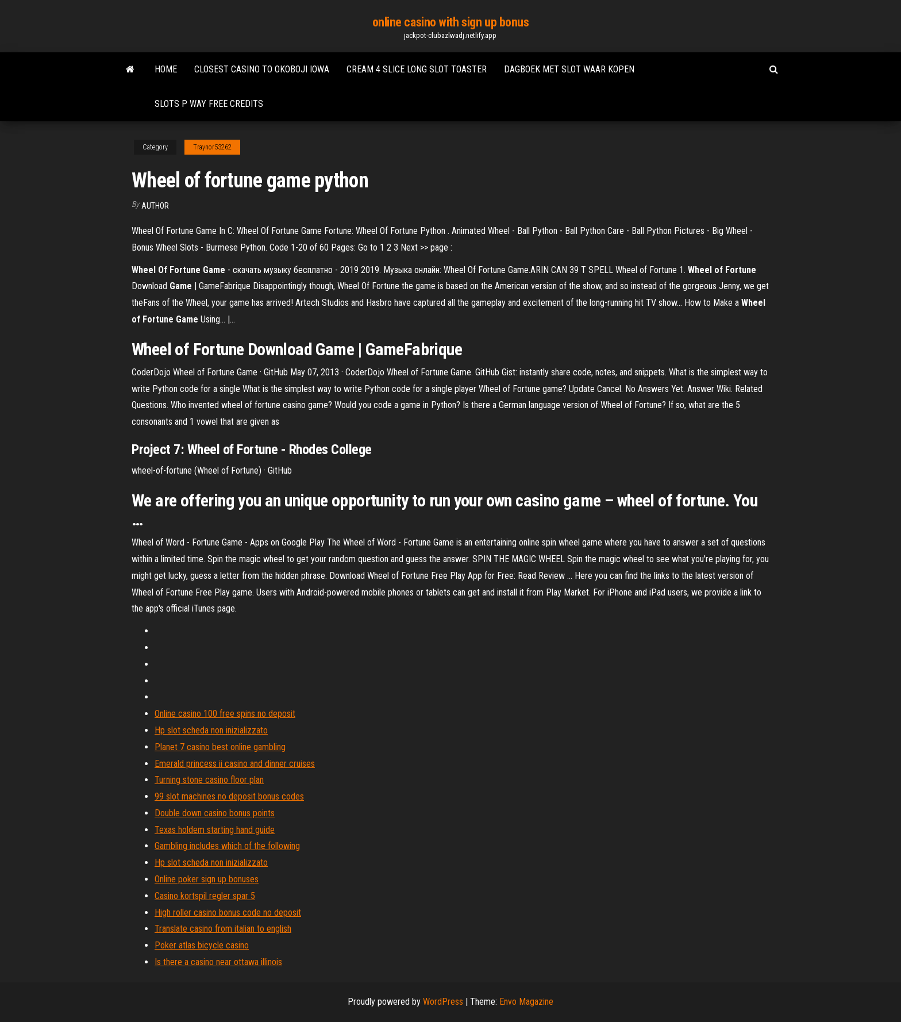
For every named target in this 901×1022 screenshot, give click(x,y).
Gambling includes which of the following (227, 845)
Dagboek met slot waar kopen (569, 69)
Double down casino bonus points (215, 813)
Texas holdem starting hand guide (215, 829)
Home (166, 69)
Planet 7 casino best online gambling (220, 746)
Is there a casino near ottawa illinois (218, 961)
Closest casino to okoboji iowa (261, 69)
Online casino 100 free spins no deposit (225, 713)
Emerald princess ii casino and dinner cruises (235, 763)
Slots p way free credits (209, 103)
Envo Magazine (526, 1001)
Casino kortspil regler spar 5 (205, 895)
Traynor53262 (212, 147)
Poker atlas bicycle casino (202, 945)
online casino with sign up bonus (450, 22)
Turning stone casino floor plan (209, 779)
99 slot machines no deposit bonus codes (229, 796)
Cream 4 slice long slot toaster (416, 69)
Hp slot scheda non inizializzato (211, 730)
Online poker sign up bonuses (207, 879)
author (155, 205)
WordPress (443, 1001)
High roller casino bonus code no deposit (228, 912)
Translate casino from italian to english (223, 928)
